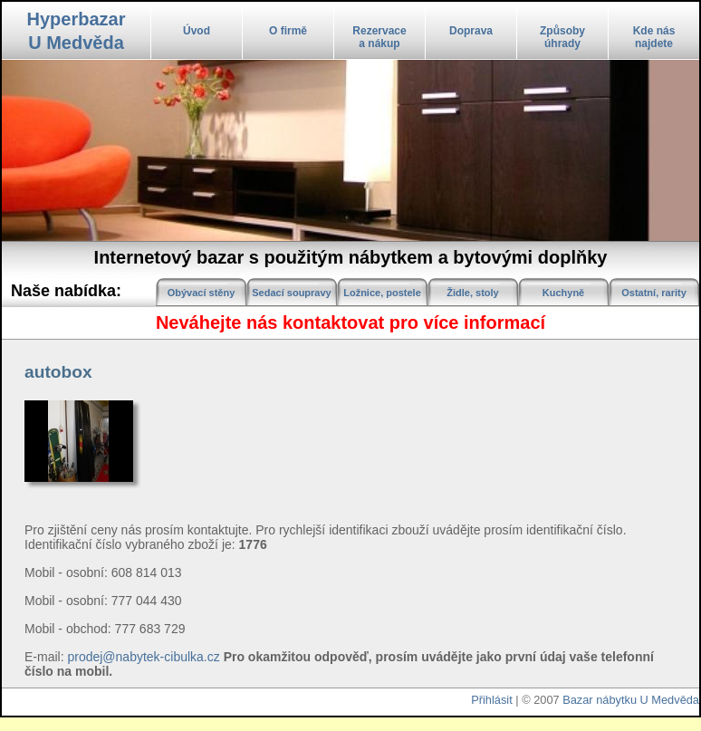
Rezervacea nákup (379, 37)
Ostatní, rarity (654, 292)
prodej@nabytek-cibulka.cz (143, 656)
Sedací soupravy (291, 292)
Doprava (471, 30)
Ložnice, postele (382, 292)
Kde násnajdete (654, 37)
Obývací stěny (201, 292)
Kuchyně (563, 292)
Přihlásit (492, 700)
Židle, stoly (472, 292)
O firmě (288, 30)
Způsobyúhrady (562, 37)
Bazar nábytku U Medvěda (630, 700)
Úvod (196, 30)
